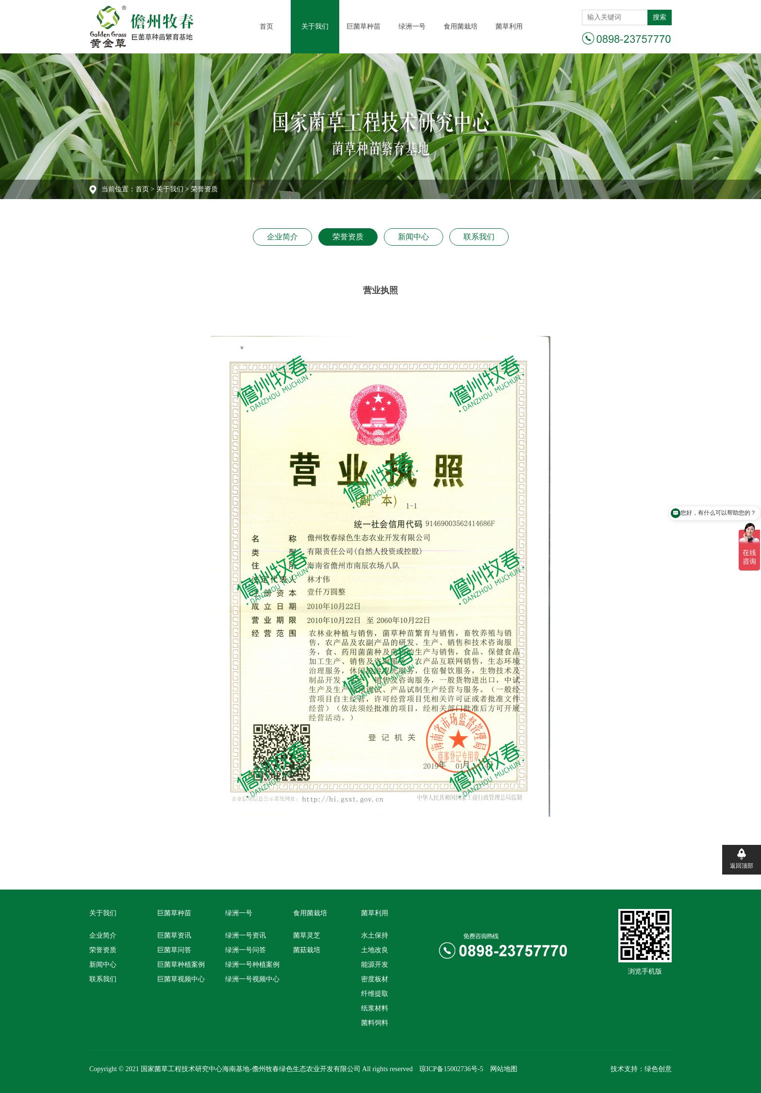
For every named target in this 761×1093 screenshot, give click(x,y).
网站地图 (503, 1069)
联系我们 (479, 237)
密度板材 (374, 979)
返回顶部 (741, 865)
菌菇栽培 (306, 950)
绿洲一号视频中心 (252, 979)
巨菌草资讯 (174, 935)
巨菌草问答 (174, 950)
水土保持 (374, 935)
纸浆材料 (374, 1008)
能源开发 (374, 964)
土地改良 (374, 950)
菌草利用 (509, 26)
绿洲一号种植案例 (252, 964)
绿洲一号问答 (245, 950)
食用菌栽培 (461, 26)
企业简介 (282, 237)
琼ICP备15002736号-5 (451, 1069)
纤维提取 (374, 993)
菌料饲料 (374, 1022)
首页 (266, 26)
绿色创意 (658, 1069)
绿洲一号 (412, 26)
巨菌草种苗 (363, 26)
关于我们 (315, 26)
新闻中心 (413, 237)
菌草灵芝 (306, 935)
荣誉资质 (348, 237)
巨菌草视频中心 (181, 979)
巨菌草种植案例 (181, 964)
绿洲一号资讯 (245, 935)
